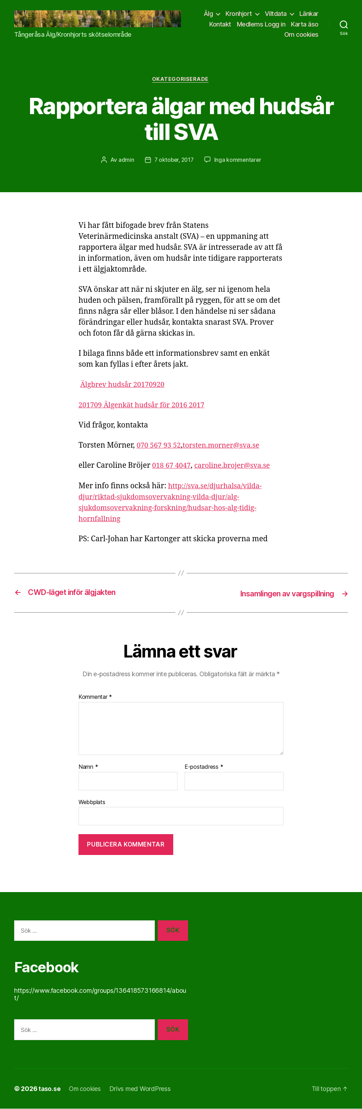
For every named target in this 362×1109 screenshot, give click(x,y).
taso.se (50, 1089)
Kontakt (220, 24)
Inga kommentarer (239, 160)
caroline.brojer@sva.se (237, 466)
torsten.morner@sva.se (226, 446)
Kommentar (95, 697)
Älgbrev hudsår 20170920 (125, 385)
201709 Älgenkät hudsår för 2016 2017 (145, 406)
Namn (88, 767)
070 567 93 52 (159, 446)
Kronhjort (239, 13)
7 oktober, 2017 (173, 160)
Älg (208, 13)
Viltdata (276, 13)
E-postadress (204, 767)
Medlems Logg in (261, 24)
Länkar (309, 13)
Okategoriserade (181, 80)
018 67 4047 (172, 466)
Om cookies (301, 34)
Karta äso (305, 24)
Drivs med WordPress (143, 1089)
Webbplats (91, 802)
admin (125, 160)
